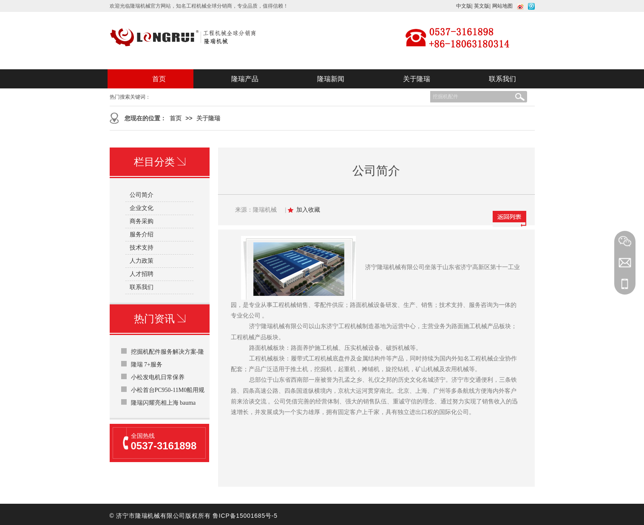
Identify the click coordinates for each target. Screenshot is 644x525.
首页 (159, 78)
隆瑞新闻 (330, 78)
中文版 (463, 6)
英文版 (481, 6)
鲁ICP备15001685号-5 (245, 515)
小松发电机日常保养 (157, 377)
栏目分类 (159, 161)
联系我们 (502, 78)
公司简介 (141, 195)
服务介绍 (141, 234)
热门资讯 (159, 318)
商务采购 (141, 221)
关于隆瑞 (416, 78)
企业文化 (141, 208)
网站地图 (502, 6)
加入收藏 (308, 210)
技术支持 (141, 247)
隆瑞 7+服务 (146, 364)
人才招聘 (141, 274)
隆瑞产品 (244, 78)
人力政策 (141, 261)
